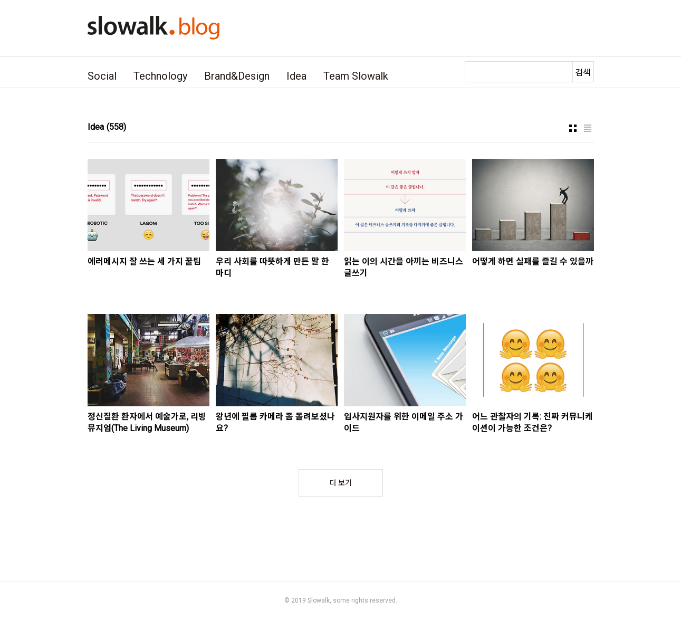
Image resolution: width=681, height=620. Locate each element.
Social (102, 76)
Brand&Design (237, 76)
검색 (583, 73)
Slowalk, (319, 600)
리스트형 (587, 128)
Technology (160, 76)
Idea (296, 76)
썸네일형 (573, 128)
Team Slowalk (355, 76)
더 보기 (341, 483)
